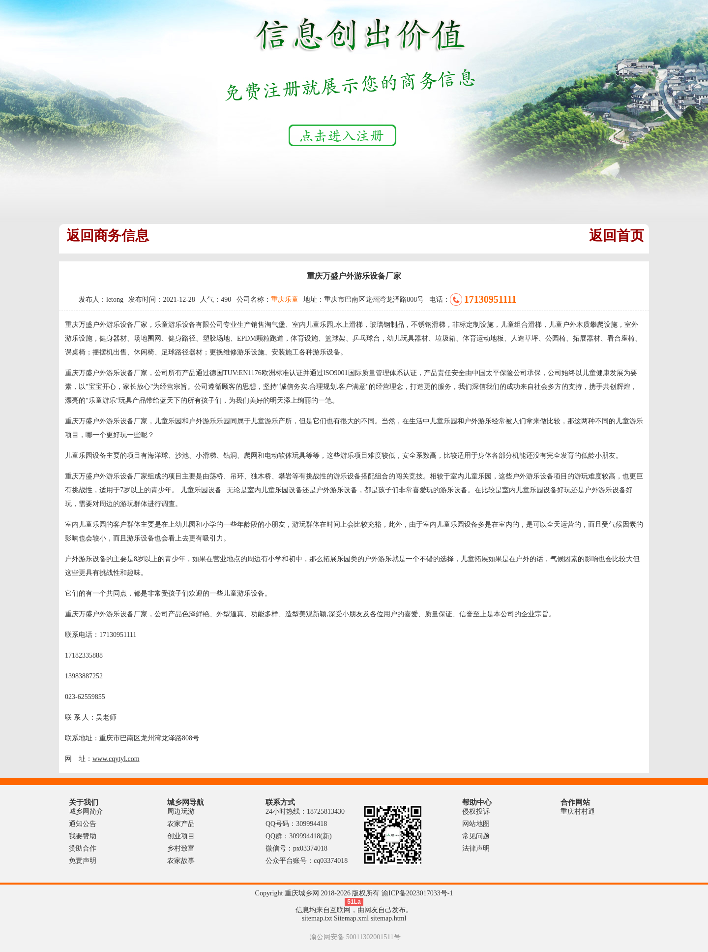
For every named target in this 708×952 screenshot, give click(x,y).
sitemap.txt (317, 918)
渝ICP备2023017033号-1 (417, 893)
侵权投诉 (476, 811)
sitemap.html (389, 918)
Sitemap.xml (351, 918)
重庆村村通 (577, 811)
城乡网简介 (86, 811)
